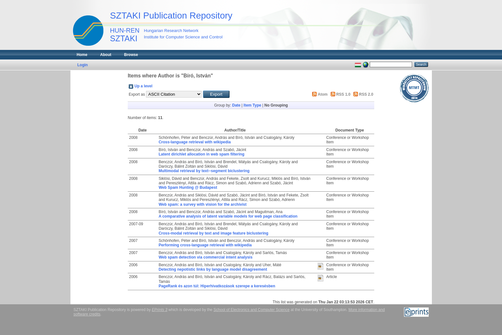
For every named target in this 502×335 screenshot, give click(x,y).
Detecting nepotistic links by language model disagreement (212, 269)
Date (236, 105)
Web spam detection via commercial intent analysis (205, 257)
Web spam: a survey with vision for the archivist (202, 204)
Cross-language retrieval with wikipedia (194, 142)
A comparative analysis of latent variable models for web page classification (227, 216)
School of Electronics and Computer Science (251, 309)
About (105, 54)
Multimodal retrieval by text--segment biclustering (203, 171)
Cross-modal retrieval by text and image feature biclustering (213, 233)
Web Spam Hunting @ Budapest (187, 187)
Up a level (143, 86)
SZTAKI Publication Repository (171, 15)
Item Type (252, 105)
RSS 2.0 (366, 94)
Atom (323, 94)
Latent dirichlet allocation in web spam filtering (201, 154)
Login (82, 65)
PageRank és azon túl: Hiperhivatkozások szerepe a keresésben (216, 286)
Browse (131, 54)
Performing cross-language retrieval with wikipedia (205, 245)
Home (82, 54)
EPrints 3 (159, 309)
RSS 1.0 (343, 94)
